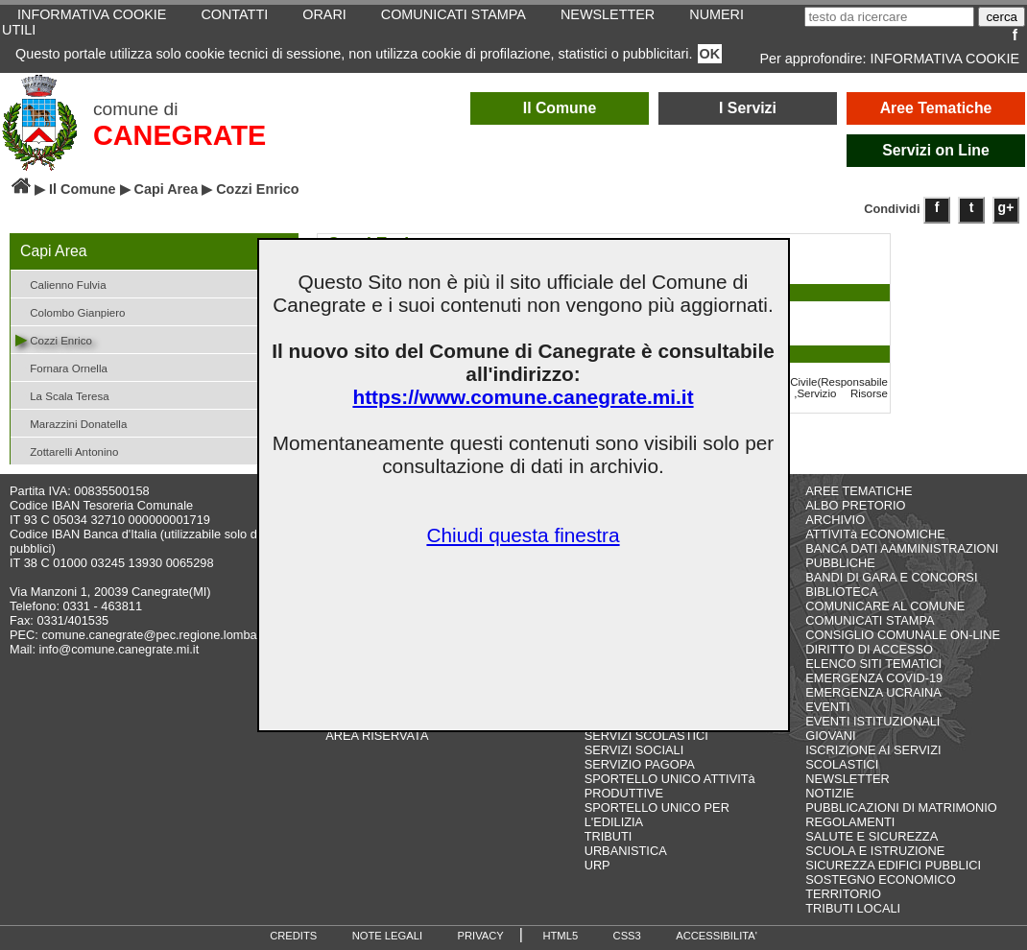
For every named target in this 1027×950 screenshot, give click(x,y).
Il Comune (560, 108)
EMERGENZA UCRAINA (873, 692)
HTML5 (560, 935)
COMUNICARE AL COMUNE (885, 606)
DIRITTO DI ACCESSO (869, 649)
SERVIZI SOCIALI (634, 750)
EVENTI (827, 707)
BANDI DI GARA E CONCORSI (891, 577)
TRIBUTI (609, 836)
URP (597, 865)
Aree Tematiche (936, 108)
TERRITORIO (843, 894)
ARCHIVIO (835, 519)
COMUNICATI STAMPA (869, 620)
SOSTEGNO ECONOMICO (880, 879)
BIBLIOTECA (841, 591)
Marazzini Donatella (71, 423)
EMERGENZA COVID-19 (874, 678)
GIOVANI (830, 735)
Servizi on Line (936, 150)
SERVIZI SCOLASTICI (646, 735)
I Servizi (747, 108)
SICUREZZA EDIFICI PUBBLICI (893, 865)
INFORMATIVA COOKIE (945, 58)
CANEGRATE (179, 135)
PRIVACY (481, 935)
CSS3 (627, 935)
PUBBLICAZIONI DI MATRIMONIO (901, 807)
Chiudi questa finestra (522, 535)
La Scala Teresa (62, 395)
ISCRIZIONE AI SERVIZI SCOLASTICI (873, 757)
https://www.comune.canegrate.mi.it (522, 397)
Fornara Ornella (61, 367)
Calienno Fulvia (61, 283)
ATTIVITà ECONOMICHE (875, 534)
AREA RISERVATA (376, 735)
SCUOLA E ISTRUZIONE (874, 850)
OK (710, 53)
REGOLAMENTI (850, 822)
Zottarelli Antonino (66, 450)
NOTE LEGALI (387, 935)
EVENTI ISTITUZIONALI (872, 721)
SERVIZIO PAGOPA (640, 764)
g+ (1006, 207)
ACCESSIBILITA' (716, 935)
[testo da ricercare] (889, 17)
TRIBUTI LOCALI (852, 908)
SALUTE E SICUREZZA (871, 836)
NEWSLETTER (847, 779)
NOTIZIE (829, 793)
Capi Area (166, 189)
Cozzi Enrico (53, 339)
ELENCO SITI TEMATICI (873, 663)
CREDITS (293, 935)
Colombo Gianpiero (70, 311)
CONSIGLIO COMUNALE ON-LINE (902, 635)
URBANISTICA (626, 850)
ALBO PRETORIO (855, 505)
